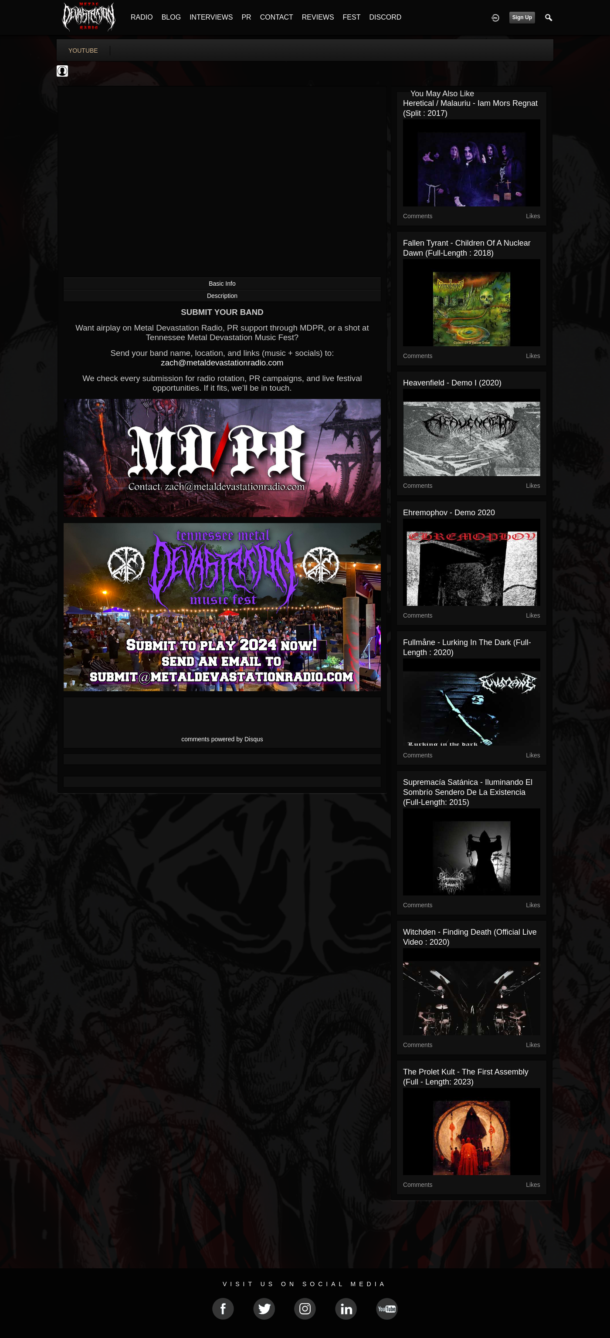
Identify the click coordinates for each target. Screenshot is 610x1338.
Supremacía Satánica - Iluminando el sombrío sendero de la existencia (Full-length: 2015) (467, 792)
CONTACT (276, 17)
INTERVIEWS (211, 17)
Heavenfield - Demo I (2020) (452, 382)
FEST (352, 17)
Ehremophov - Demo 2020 (449, 512)
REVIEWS (318, 17)
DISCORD (385, 17)
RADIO (142, 17)
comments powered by (222, 739)
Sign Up (522, 17)
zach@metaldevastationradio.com (222, 362)
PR (246, 17)
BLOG (171, 17)
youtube (83, 50)
